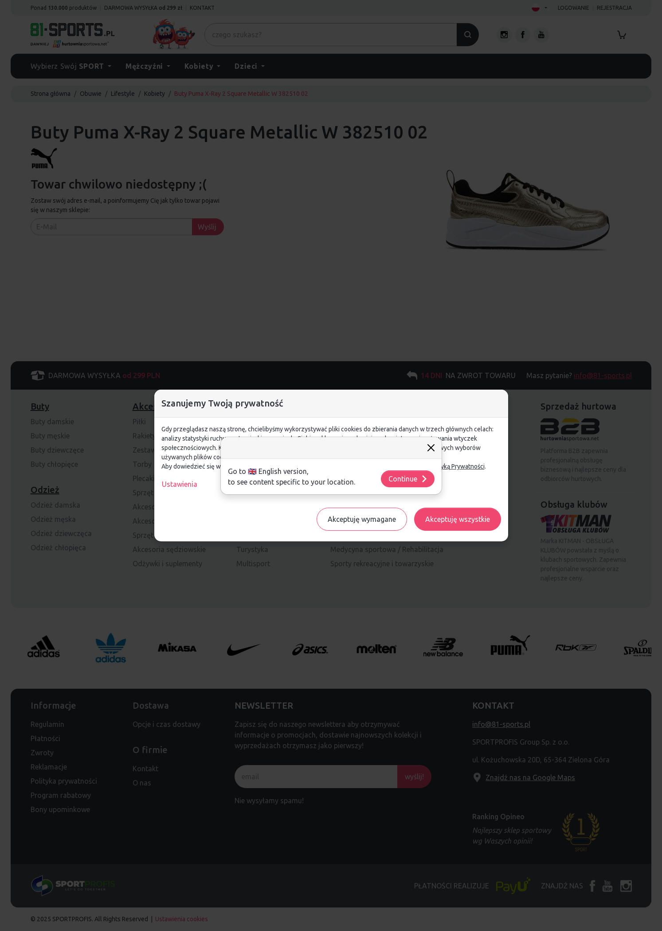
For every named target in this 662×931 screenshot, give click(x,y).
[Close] (431, 448)
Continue (408, 479)
